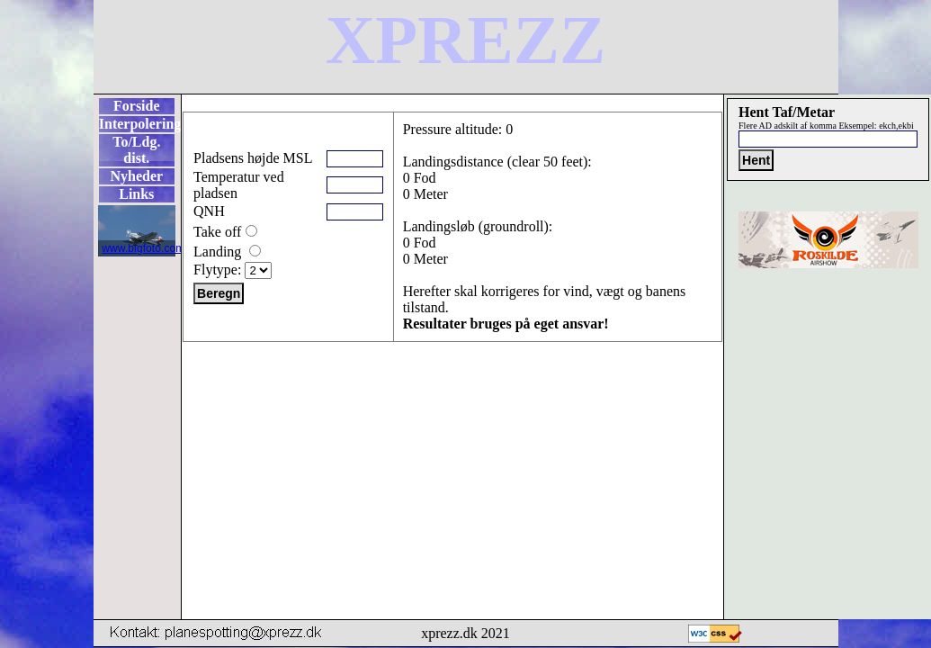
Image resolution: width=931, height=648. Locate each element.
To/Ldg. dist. (136, 150)
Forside (136, 105)
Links (136, 194)
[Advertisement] (452, 398)
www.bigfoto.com (143, 248)
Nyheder (136, 176)
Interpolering (137, 123)
